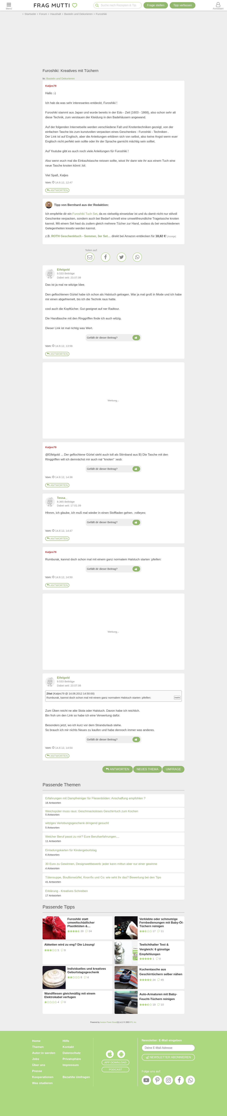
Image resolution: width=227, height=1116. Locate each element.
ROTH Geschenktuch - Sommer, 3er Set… (81, 236)
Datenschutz (72, 1053)
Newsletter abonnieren (168, 1057)
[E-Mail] (89, 257)
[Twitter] (121, 257)
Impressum (71, 1065)
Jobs (35, 1059)
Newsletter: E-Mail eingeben (162, 1040)
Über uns (38, 1065)
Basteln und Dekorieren (60, 78)
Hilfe (66, 1041)
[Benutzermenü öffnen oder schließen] (218, 5)
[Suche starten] (97, 5)
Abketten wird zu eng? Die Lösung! (69, 944)
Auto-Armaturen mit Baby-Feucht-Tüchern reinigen (158, 997)
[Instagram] (168, 1081)
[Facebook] (105, 257)
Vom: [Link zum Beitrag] (48, 182)
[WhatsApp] (137, 257)
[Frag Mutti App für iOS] (110, 1055)
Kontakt (68, 1047)
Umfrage (173, 769)
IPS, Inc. (133, 1022)
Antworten (57, 190)
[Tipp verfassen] (182, 5)
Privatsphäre (72, 1059)
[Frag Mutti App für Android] (121, 1055)
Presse (37, 1071)
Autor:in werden (43, 1053)
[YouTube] (146, 1081)
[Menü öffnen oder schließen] (9, 5)
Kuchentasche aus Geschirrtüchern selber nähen (160, 972)
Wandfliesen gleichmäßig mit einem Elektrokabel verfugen (69, 995)
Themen (38, 1047)
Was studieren (42, 1083)
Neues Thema (148, 769)
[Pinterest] (157, 1081)
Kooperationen (42, 1077)
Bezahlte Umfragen (76, 1077)
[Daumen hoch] (136, 337)
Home (36, 1041)
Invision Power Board (108, 1022)
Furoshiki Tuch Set (84, 213)
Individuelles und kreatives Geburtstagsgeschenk (86, 970)
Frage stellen (155, 5)
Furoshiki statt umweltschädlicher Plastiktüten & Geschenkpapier (81, 922)
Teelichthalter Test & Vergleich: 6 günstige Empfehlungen (154, 949)
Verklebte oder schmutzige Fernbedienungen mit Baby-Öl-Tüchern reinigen (161, 922)
